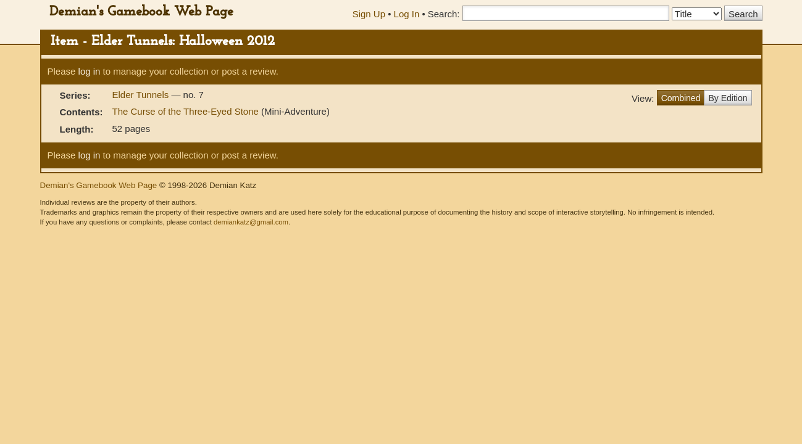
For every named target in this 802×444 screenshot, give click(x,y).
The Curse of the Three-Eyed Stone (185, 111)
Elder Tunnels (142, 94)
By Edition (727, 98)
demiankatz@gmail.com (251, 222)
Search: (444, 14)
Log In (407, 14)
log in (89, 71)
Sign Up (369, 14)
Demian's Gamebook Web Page (141, 12)
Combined (681, 98)
